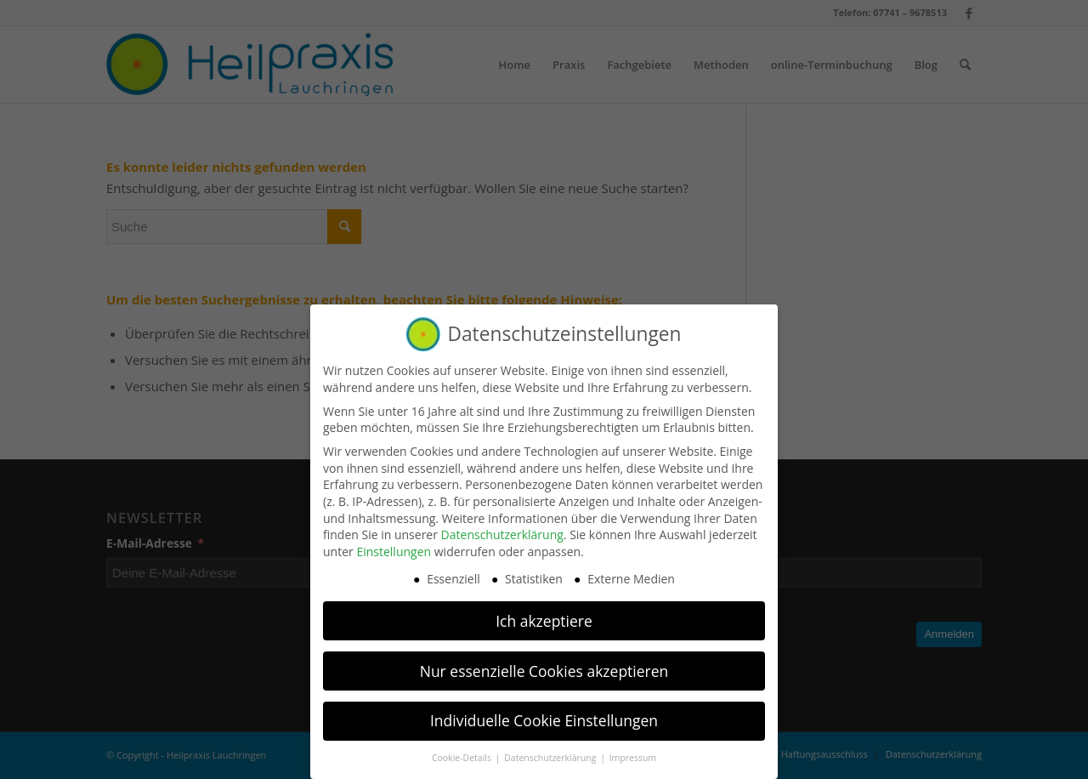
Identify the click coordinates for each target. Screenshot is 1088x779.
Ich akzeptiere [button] (544, 614)
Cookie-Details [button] (463, 752)
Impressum (632, 752)
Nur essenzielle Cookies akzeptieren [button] (544, 664)
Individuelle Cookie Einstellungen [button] (544, 714)
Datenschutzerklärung (502, 528)
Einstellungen (393, 545)
